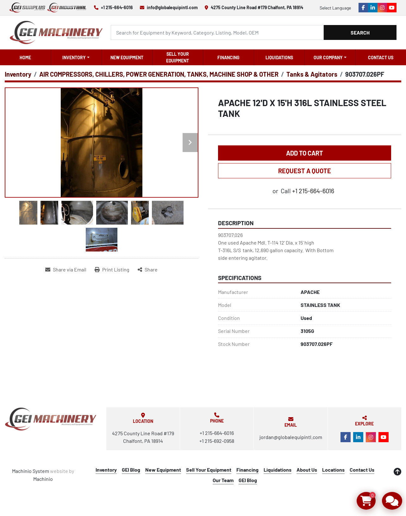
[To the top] (397, 471)
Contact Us (380, 57)
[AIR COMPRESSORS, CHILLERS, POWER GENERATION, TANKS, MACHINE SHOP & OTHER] (158, 74)
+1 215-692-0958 (216, 441)
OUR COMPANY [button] (328, 57)
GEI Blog (131, 470)
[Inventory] (18, 74)
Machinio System (30, 471)
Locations (333, 470)
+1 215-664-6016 (117, 7)
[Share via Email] (66, 270)
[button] (76, 57)
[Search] (217, 32)
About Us (307, 470)
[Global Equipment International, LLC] (51, 419)
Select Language (335, 7)
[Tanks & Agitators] (311, 74)
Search (360, 32)
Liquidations (279, 57)
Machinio (43, 479)
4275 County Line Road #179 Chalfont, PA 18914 (257, 7)
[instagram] (382, 7)
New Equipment (126, 57)
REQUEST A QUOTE (304, 171)
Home (25, 57)
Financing (228, 57)
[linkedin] (373, 7)
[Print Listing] (112, 270)
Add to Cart (304, 153)
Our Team (223, 480)
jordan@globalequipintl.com (290, 437)
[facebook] (363, 7)
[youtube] (392, 7)
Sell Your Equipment (177, 57)
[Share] (148, 270)
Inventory (74, 57)
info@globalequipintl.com (172, 7)
